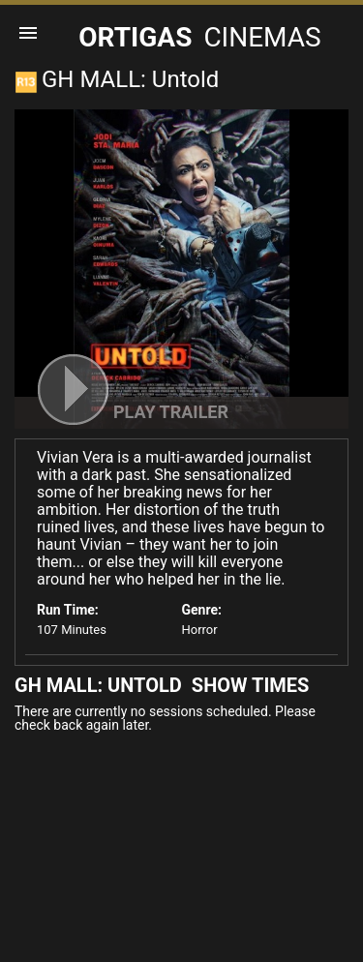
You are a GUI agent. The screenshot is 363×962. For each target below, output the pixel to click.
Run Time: (68, 609)
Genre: (202, 609)
